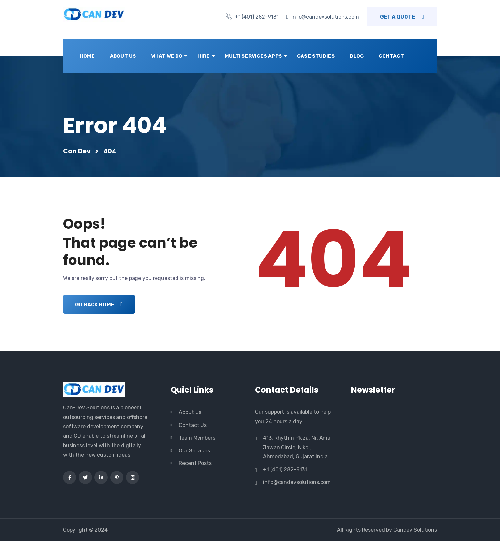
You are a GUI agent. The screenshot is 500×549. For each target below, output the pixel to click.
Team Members (197, 445)
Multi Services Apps (253, 56)
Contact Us (193, 433)
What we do (166, 56)
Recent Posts (195, 471)
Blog (357, 56)
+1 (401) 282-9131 (257, 17)
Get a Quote (402, 17)
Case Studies (316, 56)
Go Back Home (100, 312)
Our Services (194, 458)
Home (87, 56)
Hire (204, 56)
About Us (123, 56)
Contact (391, 56)
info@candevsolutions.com (325, 17)
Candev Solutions (415, 537)
